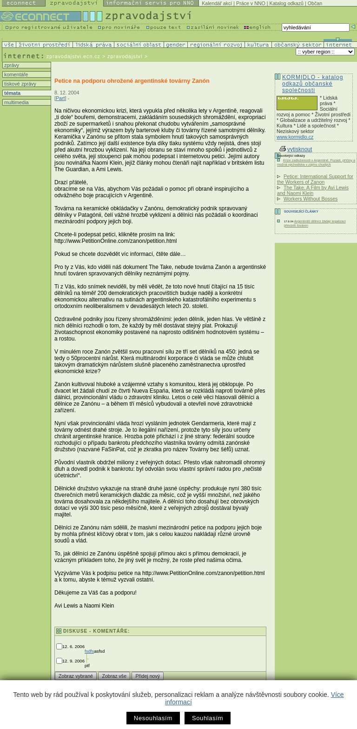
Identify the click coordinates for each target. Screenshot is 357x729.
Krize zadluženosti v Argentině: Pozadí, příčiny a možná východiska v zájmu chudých (316, 162)
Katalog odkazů (287, 3)
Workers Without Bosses (310, 198)
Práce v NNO (250, 3)
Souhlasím (207, 718)
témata (11, 93)
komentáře (15, 74)
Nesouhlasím (153, 718)
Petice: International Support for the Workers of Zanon (315, 179)
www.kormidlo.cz (295, 137)
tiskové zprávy (19, 84)
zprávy (11, 65)
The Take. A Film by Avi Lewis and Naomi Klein (313, 190)
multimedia (16, 102)
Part (60, 98)
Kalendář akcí (217, 3)
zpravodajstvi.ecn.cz (73, 56)
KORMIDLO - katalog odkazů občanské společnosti (312, 84)
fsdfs (89, 651)
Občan (315, 3)
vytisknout (295, 149)
